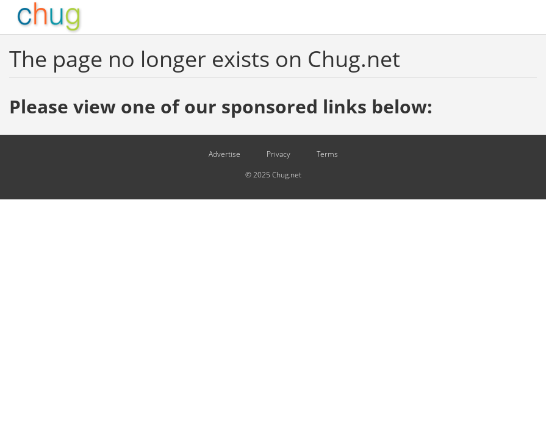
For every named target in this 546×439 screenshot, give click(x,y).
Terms (327, 154)
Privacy (278, 154)
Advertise (224, 154)
